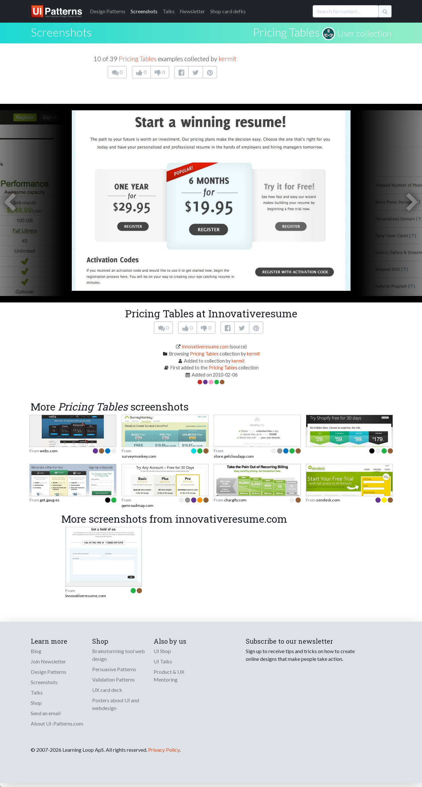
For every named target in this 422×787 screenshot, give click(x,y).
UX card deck (107, 690)
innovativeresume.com (205, 346)
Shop (36, 703)
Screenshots (144, 11)
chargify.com (235, 499)
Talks (169, 11)
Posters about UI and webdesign (115, 704)
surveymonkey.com (139, 456)
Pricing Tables (286, 32)
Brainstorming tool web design (118, 655)
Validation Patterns (113, 679)
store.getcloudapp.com (234, 456)
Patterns (107, 11)
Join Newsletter (48, 661)
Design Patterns (48, 672)
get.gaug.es (50, 499)
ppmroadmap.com (137, 505)
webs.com (49, 450)
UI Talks (163, 661)
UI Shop (162, 651)
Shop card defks (228, 11)
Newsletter (192, 11)
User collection (364, 33)
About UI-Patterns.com (57, 723)
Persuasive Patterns (114, 669)
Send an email (45, 713)
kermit (227, 58)
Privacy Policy (163, 750)
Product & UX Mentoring (169, 676)
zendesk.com (328, 499)
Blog (36, 651)
